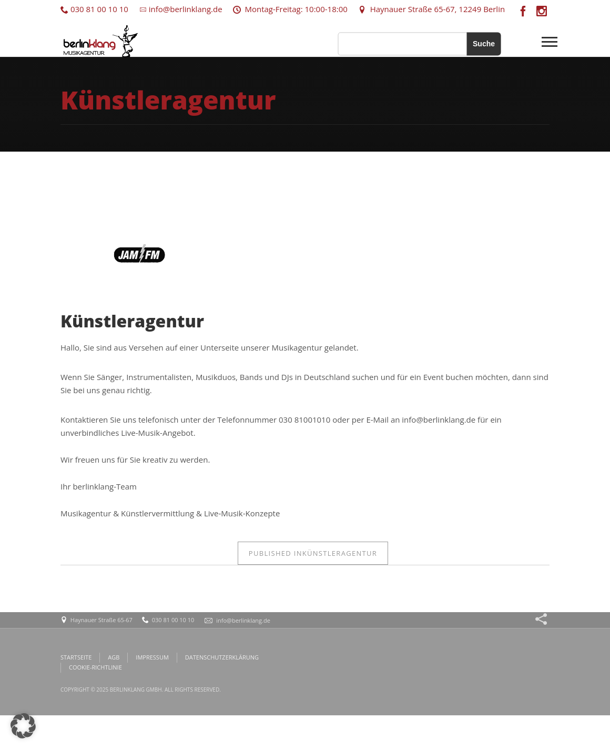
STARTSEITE (76, 657)
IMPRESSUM (152, 657)
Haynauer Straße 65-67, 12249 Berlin (431, 9)
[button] (23, 726)
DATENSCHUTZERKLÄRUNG (222, 657)
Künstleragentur (313, 553)
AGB (113, 657)
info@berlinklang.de (180, 9)
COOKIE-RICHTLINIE (95, 667)
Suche (484, 43)
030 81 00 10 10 (94, 9)
